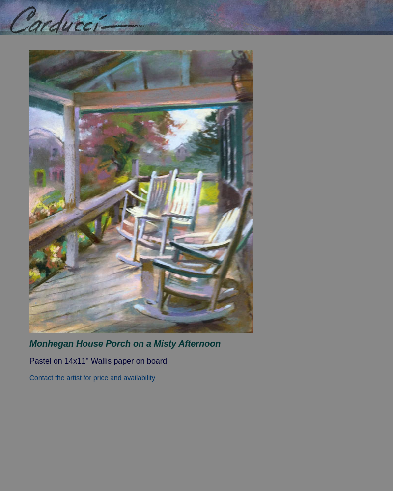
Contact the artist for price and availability (92, 378)
